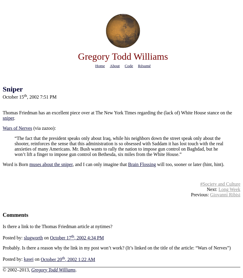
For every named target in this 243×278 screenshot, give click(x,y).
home (100, 66)
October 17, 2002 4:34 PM (77, 237)
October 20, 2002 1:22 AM (68, 259)
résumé (144, 66)
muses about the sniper (51, 164)
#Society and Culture (220, 184)
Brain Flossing (142, 164)
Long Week (229, 189)
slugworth (33, 237)
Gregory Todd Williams (53, 269)
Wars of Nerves (17, 128)
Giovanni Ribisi (225, 194)
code (129, 66)
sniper (8, 118)
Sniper (13, 89)
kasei (29, 259)
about (115, 66)
